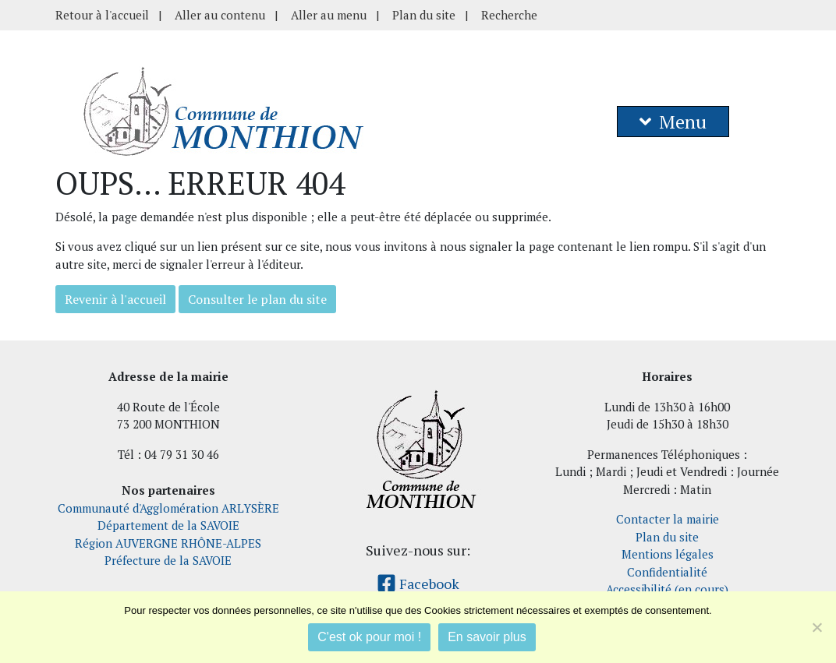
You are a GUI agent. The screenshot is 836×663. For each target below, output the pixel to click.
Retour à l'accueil (102, 15)
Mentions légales (668, 554)
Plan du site (423, 15)
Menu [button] (673, 121)
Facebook (418, 583)
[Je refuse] (816, 627)
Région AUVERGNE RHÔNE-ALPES (168, 543)
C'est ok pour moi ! (369, 637)
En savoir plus (487, 637)
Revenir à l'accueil (115, 299)
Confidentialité (667, 572)
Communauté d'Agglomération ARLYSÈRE (168, 508)
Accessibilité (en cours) (667, 589)
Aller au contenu (220, 15)
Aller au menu (329, 15)
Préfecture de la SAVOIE (168, 560)
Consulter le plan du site (257, 299)
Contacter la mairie (667, 519)
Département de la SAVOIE (168, 525)
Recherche (509, 15)
